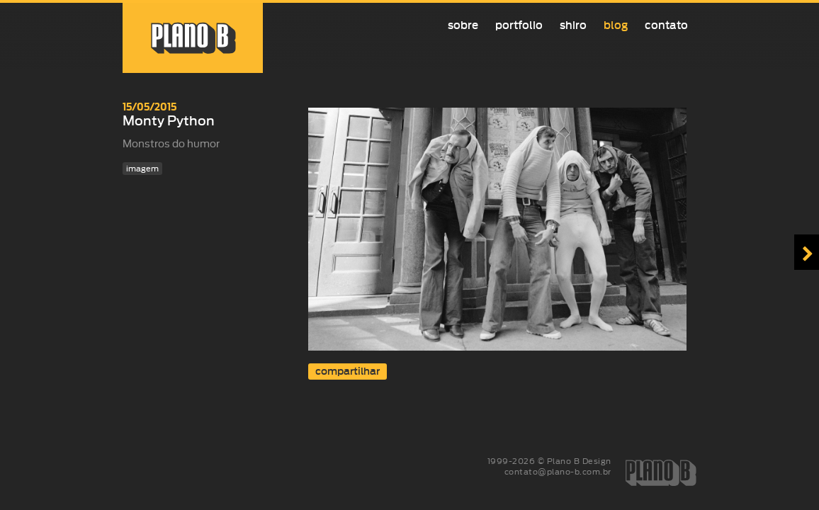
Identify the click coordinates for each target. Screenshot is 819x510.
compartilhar (347, 372)
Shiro (573, 25)
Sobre (463, 25)
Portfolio (519, 25)
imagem (142, 169)
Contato (666, 25)
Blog (616, 25)
